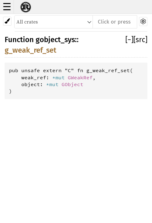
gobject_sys (55, 39)
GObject (72, 84)
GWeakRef (80, 77)
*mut (60, 77)
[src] (140, 39)
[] (129, 39)
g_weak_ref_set (30, 50)
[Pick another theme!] (7, 21)
